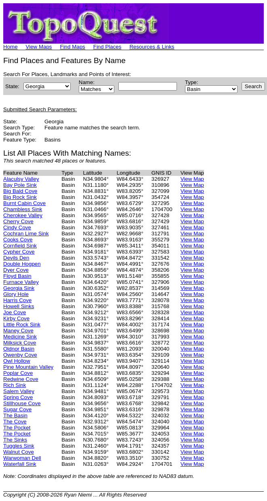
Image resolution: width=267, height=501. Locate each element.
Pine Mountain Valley (28, 367)
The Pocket (16, 428)
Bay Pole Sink (20, 185)
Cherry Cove (18, 221)
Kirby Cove (16, 318)
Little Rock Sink (21, 324)
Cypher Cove (19, 252)
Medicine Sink (20, 337)
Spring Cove (18, 397)
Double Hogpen (22, 264)
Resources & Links (151, 47)
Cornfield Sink (20, 246)
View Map (192, 179)
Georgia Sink (18, 288)
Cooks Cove (18, 240)
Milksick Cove (19, 343)
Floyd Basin (17, 276)
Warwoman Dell (22, 458)
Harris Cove (17, 300)
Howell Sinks (18, 306)
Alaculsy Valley (21, 179)
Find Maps (72, 47)
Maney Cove (18, 331)
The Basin (15, 415)
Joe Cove (14, 312)
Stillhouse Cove (22, 403)
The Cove (15, 422)
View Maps (39, 47)
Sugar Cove (17, 409)
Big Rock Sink (20, 197)
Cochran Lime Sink (26, 233)
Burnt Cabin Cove (24, 203)
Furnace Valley (21, 282)
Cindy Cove (17, 227)
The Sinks (15, 440)
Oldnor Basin (18, 349)
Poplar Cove (18, 373)
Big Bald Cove (20, 191)
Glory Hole (16, 294)
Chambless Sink (22, 209)
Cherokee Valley (22, 215)
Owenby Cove (20, 355)
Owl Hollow (16, 361)
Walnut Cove (18, 452)
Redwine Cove (20, 379)
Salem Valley (18, 391)
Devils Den (16, 258)
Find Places (107, 47)
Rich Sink (14, 385)
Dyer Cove (16, 270)
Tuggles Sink (18, 446)
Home (10, 47)
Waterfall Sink (19, 464)
